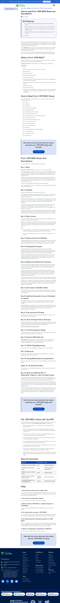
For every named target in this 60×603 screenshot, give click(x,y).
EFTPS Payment (51, 562)
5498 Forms (25, 568)
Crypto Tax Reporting (52, 565)
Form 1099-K (25, 569)
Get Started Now (26, 35)
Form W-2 (36, 258)
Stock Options (25, 559)
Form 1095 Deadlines (40, 572)
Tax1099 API (50, 557)
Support (50, 566)
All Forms (24, 572)
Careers (37, 559)
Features (50, 554)
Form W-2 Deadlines (39, 570)
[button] (15, 8)
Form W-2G (23, 225)
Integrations (50, 555)
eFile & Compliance (52, 563)
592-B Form (25, 571)
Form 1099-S (39, 201)
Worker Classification (27, 581)
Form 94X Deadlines (39, 569)
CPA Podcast (50, 559)
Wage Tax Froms (26, 560)
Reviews (37, 557)
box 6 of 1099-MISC (25, 264)
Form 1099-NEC (32, 200)
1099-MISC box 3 (29, 222)
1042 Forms (25, 566)
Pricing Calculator (26, 579)
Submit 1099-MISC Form (38, 151)
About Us (37, 554)
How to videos (51, 560)
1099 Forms (25, 554)
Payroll (24, 555)
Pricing (37, 555)
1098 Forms (25, 562)
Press (49, 573)
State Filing (52, 377)
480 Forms (25, 563)
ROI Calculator (25, 578)
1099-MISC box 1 (39, 185)
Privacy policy (38, 560)
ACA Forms (25, 557)
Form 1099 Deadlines (40, 567)
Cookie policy (38, 562)
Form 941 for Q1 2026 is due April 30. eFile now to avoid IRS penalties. (30, 1)
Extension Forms (26, 565)
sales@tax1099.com (52, 571)
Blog (49, 568)
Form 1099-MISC (25, 173)
